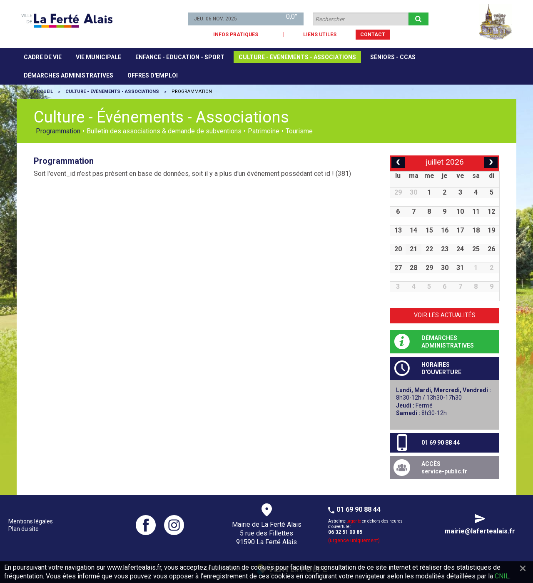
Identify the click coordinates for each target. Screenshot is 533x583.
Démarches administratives (68, 75)
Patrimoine (263, 131)
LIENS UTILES (319, 34)
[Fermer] (522, 568)
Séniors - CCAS (393, 57)
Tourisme (299, 131)
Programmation (58, 131)
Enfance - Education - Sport (179, 57)
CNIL (502, 576)
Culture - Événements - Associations (297, 57)
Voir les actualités (445, 315)
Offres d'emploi (152, 75)
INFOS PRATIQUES (235, 34)
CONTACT (372, 35)
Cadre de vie (43, 57)
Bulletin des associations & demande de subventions (164, 131)
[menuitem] (43, 57)
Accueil (43, 91)
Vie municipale (98, 57)
